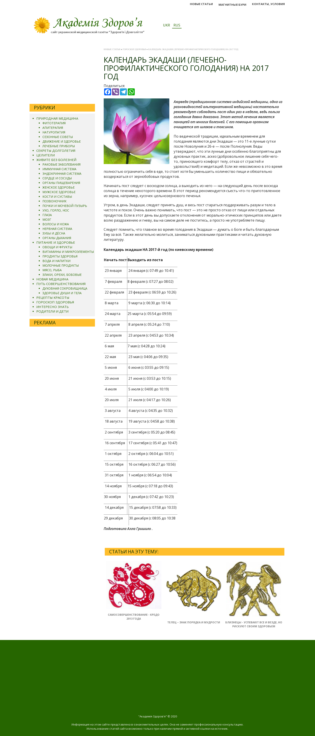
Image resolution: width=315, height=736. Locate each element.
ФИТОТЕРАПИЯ (54, 123)
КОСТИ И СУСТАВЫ (57, 196)
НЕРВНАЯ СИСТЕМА (57, 229)
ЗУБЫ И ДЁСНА (53, 233)
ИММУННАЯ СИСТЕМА (59, 169)
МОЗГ (46, 219)
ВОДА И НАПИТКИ (56, 261)
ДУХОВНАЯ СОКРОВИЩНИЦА (64, 288)
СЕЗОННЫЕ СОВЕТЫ (57, 137)
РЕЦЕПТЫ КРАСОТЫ (52, 297)
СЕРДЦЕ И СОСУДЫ (57, 178)
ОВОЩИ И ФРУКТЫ (57, 247)
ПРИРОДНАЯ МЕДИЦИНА (57, 118)
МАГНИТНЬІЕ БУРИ (232, 5)
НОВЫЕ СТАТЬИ (201, 4)
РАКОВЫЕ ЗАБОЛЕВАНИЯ (61, 164)
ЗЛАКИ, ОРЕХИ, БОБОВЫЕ (62, 275)
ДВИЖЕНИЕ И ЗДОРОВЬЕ (61, 141)
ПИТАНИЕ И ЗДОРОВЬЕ (55, 242)
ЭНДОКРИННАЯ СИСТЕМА (61, 173)
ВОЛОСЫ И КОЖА (55, 224)
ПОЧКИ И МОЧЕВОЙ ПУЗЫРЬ (64, 206)
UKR (166, 25)
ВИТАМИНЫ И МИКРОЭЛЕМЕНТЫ (68, 252)
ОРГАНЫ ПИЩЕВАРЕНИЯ (61, 183)
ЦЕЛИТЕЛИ (45, 155)
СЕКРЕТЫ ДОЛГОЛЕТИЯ (55, 150)
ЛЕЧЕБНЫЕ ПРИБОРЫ (58, 146)
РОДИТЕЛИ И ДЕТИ (52, 311)
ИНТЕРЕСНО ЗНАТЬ (52, 306)
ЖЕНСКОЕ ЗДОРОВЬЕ (58, 187)
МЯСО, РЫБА (52, 270)
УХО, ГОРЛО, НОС (55, 210)
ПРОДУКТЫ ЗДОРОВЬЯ (59, 256)
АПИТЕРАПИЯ (52, 128)
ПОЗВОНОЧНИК (54, 201)
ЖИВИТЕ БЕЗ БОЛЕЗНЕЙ (56, 159)
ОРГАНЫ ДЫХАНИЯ (56, 238)
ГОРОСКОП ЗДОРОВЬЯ (55, 302)
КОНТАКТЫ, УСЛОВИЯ (268, 4)
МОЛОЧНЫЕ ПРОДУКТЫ (60, 265)
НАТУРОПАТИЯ (53, 132)
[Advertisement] (62, 73)
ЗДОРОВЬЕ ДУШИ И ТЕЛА (62, 293)
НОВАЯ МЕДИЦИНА (52, 279)
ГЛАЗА (47, 215)
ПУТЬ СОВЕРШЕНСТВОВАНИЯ (61, 283)
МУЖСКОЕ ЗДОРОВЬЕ (58, 192)
